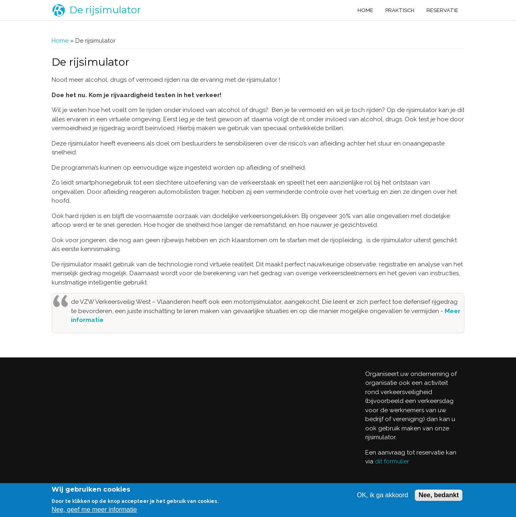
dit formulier (392, 461)
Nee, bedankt (438, 495)
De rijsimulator (105, 10)
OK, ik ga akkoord (382, 495)
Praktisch (399, 10)
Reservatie (442, 10)
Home (365, 10)
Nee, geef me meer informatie (94, 509)
